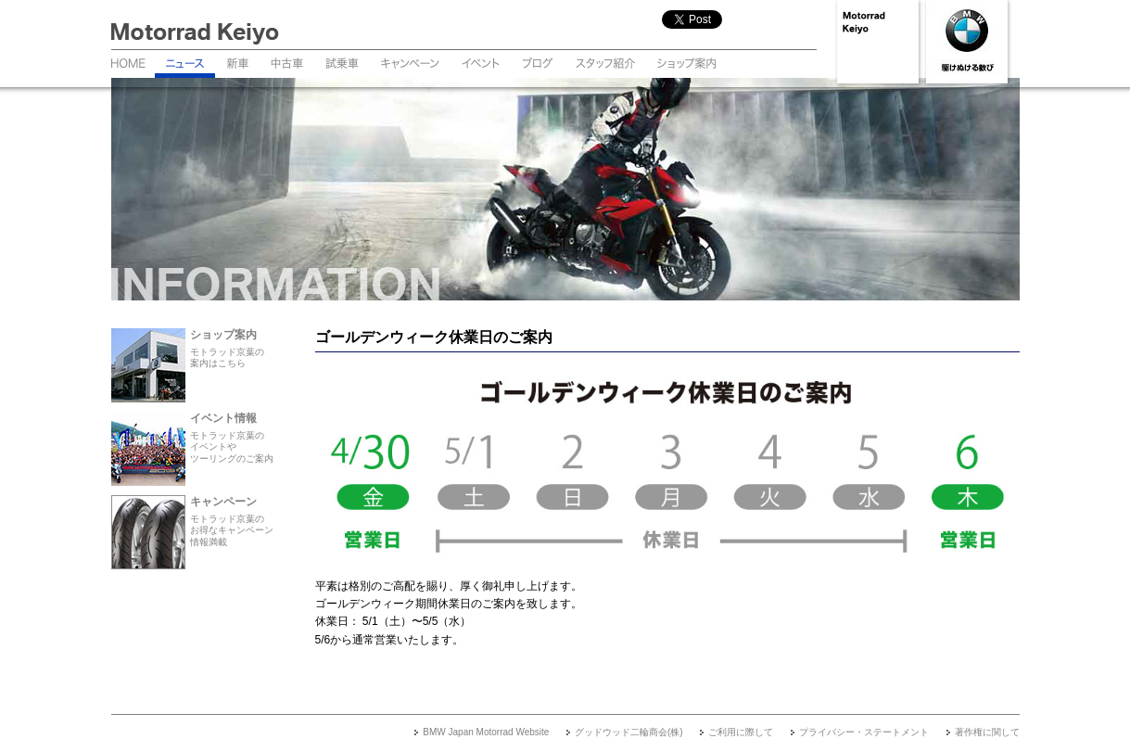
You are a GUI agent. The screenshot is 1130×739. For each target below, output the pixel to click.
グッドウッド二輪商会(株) (629, 732)
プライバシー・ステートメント (864, 732)
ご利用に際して (740, 732)
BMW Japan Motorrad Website (486, 732)
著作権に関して (987, 732)
